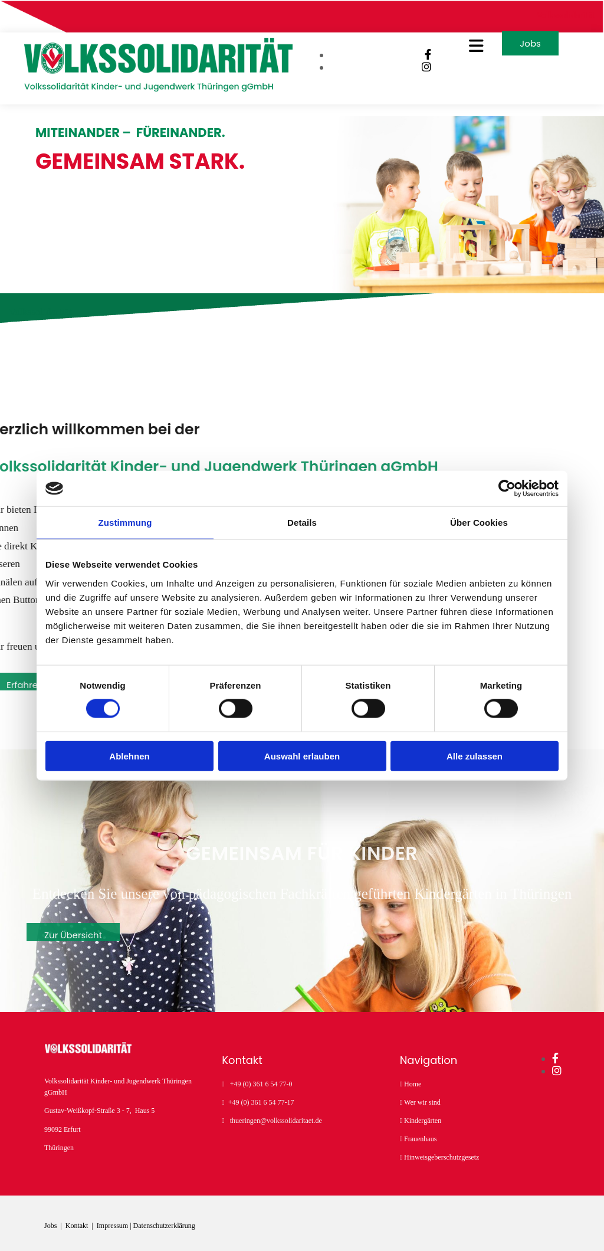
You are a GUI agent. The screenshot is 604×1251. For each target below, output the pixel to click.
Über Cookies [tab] (479, 523)
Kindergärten (422, 1119)
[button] (457, 52)
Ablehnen (129, 756)
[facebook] (418, 61)
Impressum (112, 1224)
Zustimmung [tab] (125, 523)
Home (412, 1082)
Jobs (51, 1224)
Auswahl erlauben (302, 756)
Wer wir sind (422, 1100)
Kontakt (77, 1224)
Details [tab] (302, 523)
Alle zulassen (475, 756)
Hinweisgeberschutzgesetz (441, 1156)
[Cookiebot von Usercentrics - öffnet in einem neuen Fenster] (507, 488)
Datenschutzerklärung (164, 1224)
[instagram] (416, 74)
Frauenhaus (420, 1138)
